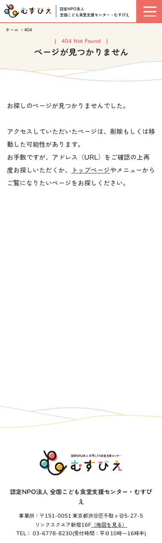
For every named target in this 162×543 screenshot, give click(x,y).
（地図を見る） (109, 525)
